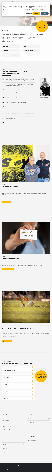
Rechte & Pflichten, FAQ (11, 55)
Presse (31, 47)
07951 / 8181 (42, 27)
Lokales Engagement (31, 51)
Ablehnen (44, 13)
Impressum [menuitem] (11, 465)
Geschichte (11, 47)
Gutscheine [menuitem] (30, 418)
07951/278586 (27, 273)
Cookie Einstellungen (19, 465)
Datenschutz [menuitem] (4, 465)
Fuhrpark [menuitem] (4, 444)
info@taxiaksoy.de (8, 429)
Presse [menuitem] (29, 426)
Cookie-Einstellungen (28, 13)
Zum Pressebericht (7, 202)
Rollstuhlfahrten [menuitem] (31, 422)
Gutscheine (11, 51)
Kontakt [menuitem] (3, 452)
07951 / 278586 (42, 378)
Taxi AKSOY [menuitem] (4, 448)
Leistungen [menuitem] (4, 440)
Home (3, 30)
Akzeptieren (36, 13)
